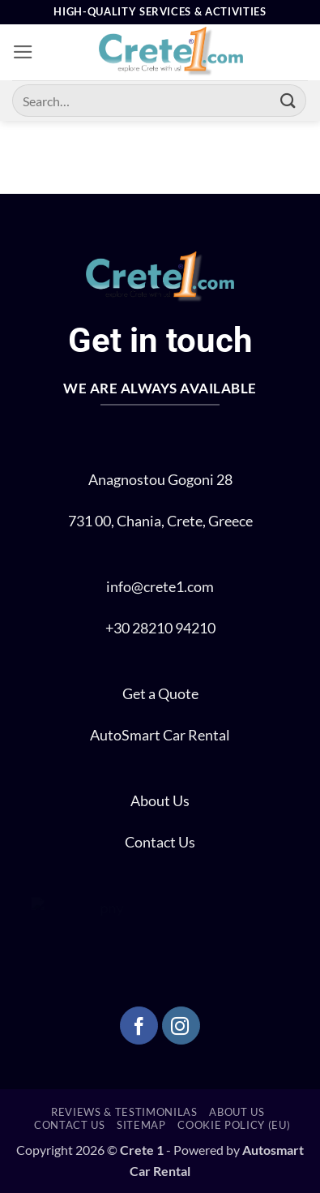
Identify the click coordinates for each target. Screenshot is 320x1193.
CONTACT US (69, 1124)
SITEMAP (141, 1124)
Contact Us (160, 842)
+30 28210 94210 (160, 628)
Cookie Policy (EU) (233, 1124)
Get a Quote (160, 693)
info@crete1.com (160, 586)
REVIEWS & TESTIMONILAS (124, 1111)
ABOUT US (236, 1111)
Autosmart (273, 1149)
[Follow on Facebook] (139, 1025)
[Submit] (288, 100)
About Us (160, 800)
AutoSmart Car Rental (160, 735)
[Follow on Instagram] (181, 1025)
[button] (23, 52)
